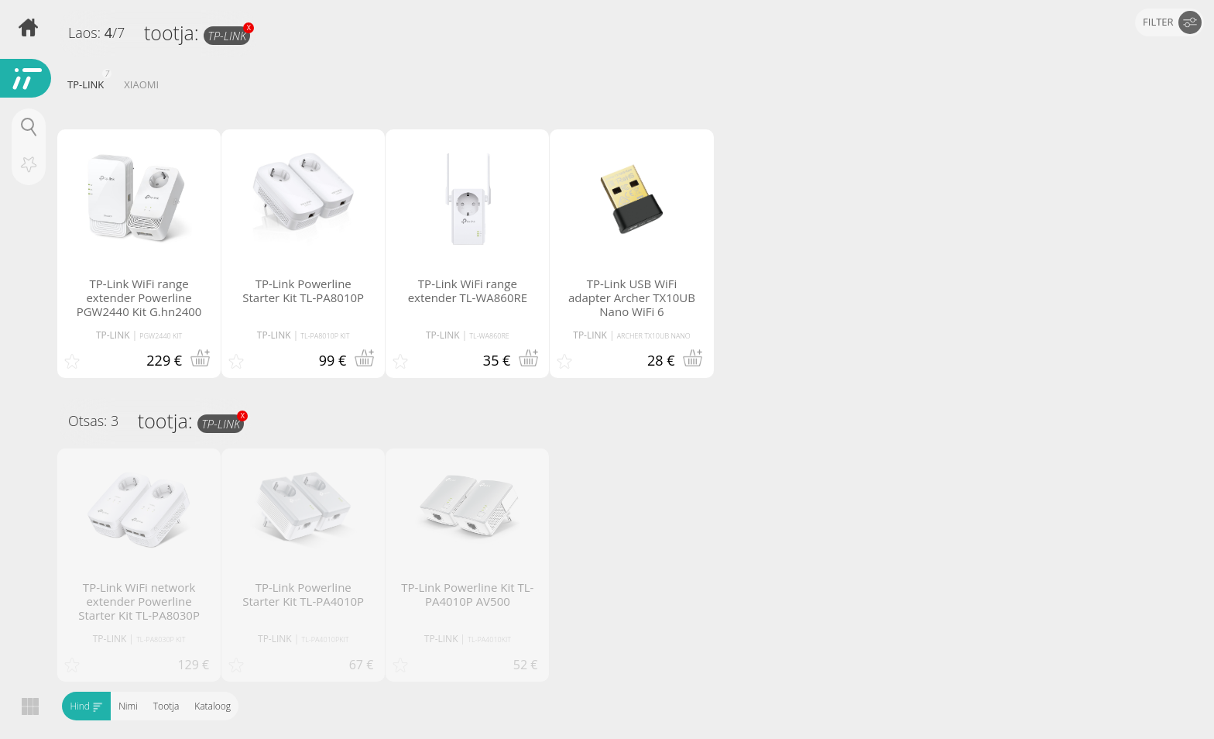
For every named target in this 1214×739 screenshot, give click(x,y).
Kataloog (212, 706)
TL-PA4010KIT (489, 639)
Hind (86, 706)
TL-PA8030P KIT (160, 639)
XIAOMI (141, 84)
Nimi (128, 706)
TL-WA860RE (489, 336)
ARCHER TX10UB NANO (654, 336)
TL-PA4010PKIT (324, 639)
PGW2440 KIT (160, 336)
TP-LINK (228, 34)
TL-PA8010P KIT (324, 336)
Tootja (165, 706)
